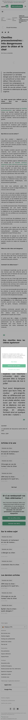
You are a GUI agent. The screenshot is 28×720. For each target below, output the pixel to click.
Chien (9, 19)
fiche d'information (17, 1)
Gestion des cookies (6, 703)
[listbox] (14, 465)
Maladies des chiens (14, 19)
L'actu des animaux (3, 19)
